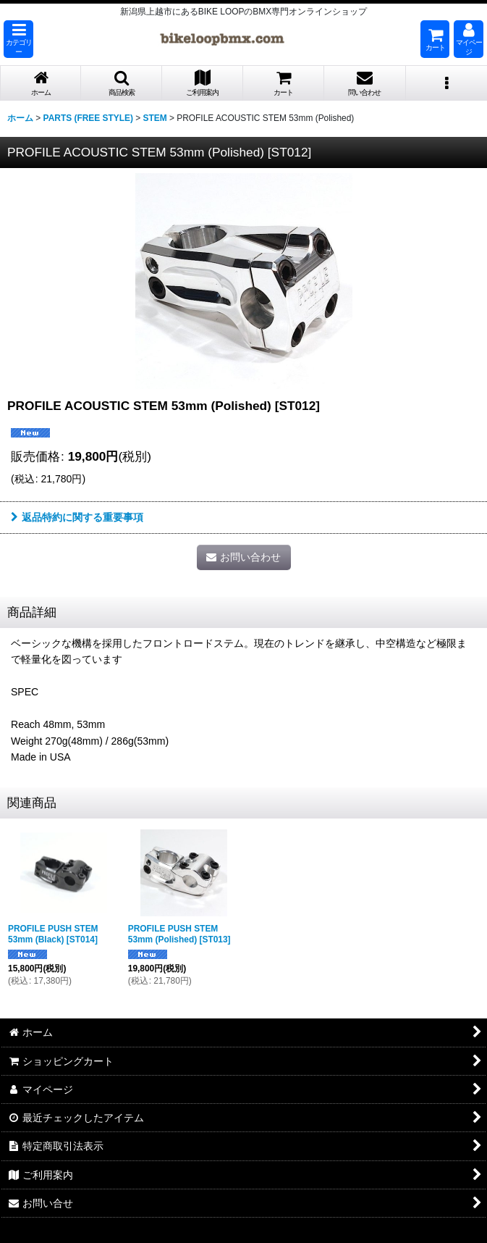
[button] (18, 39)
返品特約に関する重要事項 (77, 517)
